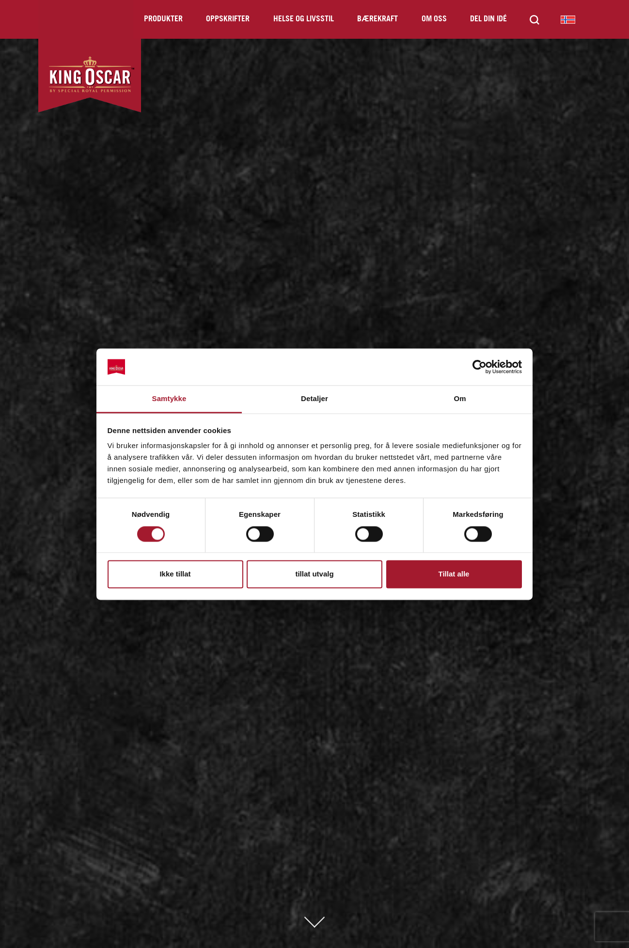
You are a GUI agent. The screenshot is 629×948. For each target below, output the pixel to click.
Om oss (434, 19)
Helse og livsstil (303, 19)
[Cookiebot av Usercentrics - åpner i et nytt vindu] (479, 366)
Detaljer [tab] (314, 399)
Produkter (163, 19)
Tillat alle (454, 574)
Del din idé (488, 19)
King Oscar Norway (568, 19)
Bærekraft (377, 19)
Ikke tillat (174, 574)
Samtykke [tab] (169, 399)
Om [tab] (460, 399)
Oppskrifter (228, 19)
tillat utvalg (314, 574)
